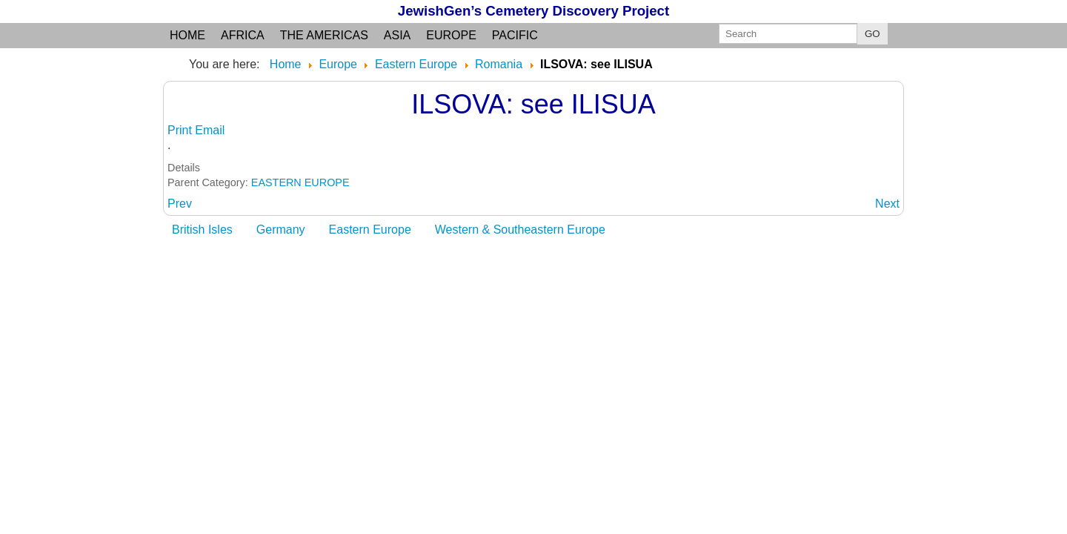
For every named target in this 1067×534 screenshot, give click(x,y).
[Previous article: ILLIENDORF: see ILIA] (179, 203)
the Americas (324, 35)
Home (187, 35)
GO (872, 33)
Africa (243, 35)
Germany (280, 229)
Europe (451, 35)
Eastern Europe (370, 229)
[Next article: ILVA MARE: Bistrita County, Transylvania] (887, 203)
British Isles (202, 229)
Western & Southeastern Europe (520, 229)
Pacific (515, 35)
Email (210, 130)
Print (181, 130)
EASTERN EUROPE (300, 182)
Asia (397, 35)
